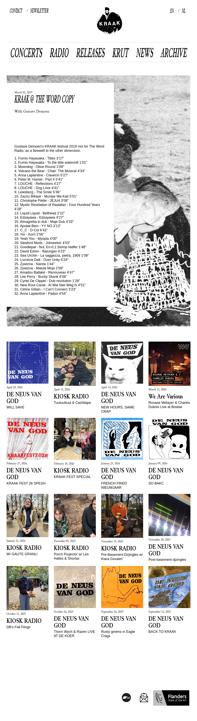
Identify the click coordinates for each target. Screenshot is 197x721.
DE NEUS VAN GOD (24, 397)
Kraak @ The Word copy (44, 99)
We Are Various (166, 396)
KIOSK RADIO (71, 396)
